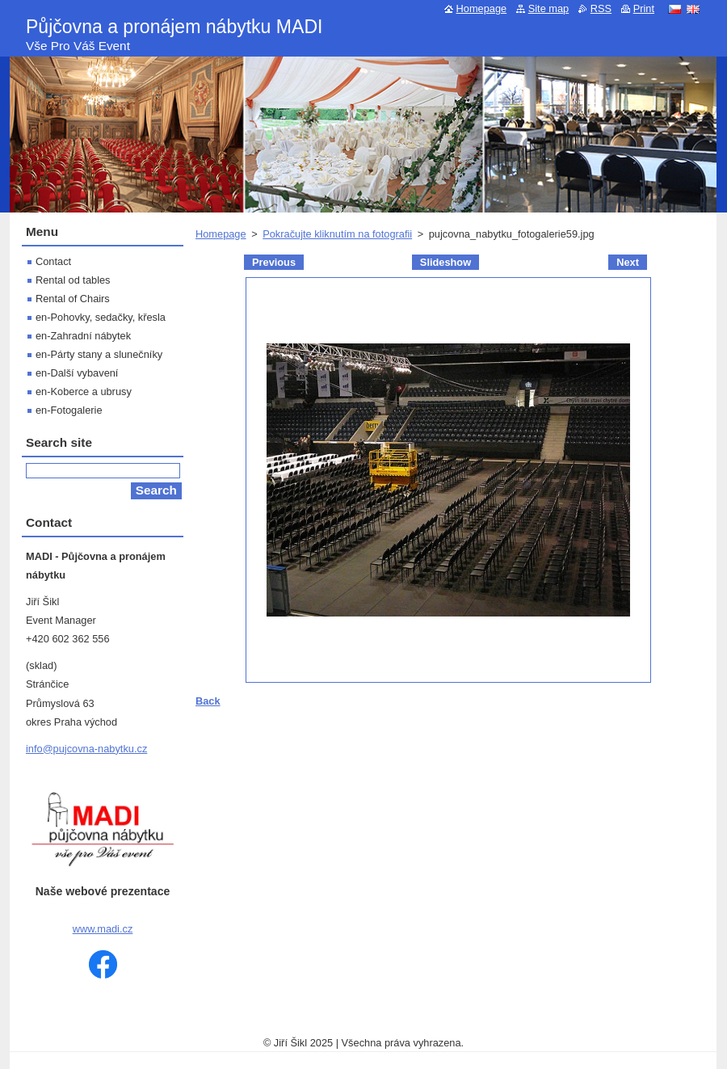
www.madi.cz (103, 929)
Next (627, 262)
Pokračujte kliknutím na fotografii (337, 234)
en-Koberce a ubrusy (84, 391)
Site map (548, 8)
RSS (600, 8)
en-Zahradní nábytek (83, 336)
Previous (274, 262)
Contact (53, 261)
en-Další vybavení (77, 373)
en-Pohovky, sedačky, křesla (101, 317)
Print (643, 8)
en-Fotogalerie (69, 410)
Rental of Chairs (73, 299)
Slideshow (445, 262)
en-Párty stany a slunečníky (99, 354)
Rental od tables (73, 280)
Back (208, 701)
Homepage (220, 234)
